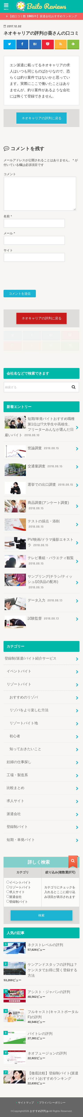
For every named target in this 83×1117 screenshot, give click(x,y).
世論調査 (32, 449)
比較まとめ (15, 788)
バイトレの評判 (40, 1033)
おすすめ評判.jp (39, 1111)
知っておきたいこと (25, 749)
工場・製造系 (17, 775)
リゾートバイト (19, 684)
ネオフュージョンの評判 (47, 1053)
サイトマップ (26, 1102)
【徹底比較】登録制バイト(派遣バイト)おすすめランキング (53, 1076)
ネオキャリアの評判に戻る (42, 118)
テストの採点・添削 (32, 524)
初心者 (15, 736)
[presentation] (37, 275)
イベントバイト (19, 671)
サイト (8, 250)
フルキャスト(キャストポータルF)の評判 (53, 1014)
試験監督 (32, 620)
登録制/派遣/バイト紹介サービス (30, 658)
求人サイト (15, 801)
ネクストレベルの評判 (45, 945)
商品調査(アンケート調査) (37, 506)
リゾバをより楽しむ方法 (29, 710)
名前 (8, 216)
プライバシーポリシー (52, 1102)
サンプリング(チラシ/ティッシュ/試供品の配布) (38, 582)
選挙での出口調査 (39, 486)
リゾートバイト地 (24, 723)
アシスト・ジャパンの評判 (49, 992)
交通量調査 (34, 467)
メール (9, 233)
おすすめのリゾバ (24, 697)
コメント (10, 174)
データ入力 (34, 602)
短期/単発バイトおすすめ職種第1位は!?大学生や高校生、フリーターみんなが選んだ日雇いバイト (40, 426)
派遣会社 (14, 814)
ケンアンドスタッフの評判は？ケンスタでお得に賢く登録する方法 (52, 969)
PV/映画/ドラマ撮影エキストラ (39, 543)
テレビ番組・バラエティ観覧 (39, 561)
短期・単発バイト (21, 840)
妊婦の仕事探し (19, 762)
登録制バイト (17, 827)
